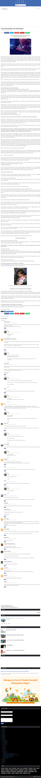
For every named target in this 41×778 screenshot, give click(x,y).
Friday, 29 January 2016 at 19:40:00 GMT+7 (10, 481)
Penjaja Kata (6, 363)
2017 (3, 738)
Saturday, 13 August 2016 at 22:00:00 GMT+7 (10, 538)
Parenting (3, 771)
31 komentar (10, 30)
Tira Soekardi (6, 444)
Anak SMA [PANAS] (9, 645)
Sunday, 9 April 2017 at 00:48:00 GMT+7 (9, 582)
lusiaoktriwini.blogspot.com (9, 543)
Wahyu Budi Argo (7, 509)
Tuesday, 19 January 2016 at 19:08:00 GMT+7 (10, 389)
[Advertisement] (20, 18)
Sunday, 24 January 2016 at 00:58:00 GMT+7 (10, 424)
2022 (3, 733)
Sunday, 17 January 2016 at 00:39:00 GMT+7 (10, 364)
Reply (8, 337)
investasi (25, 773)
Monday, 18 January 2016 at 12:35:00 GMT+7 (13, 354)
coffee (13, 773)
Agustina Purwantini (8, 561)
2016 (3, 739)
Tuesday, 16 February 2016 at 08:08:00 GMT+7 (10, 510)
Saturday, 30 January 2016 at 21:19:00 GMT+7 (13, 489)
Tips (36, 771)
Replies (6, 351)
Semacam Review (20, 771)
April (4, 749)
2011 (3, 763)
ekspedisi (17, 773)
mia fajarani (6, 518)
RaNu (8, 331)
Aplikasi (2, 768)
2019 (3, 736)
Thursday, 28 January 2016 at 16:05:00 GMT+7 (10, 467)
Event (18, 768)
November (5, 741)
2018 (3, 737)
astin (5, 480)
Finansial (30, 768)
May (3, 748)
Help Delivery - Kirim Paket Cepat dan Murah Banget (15, 650)
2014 (3, 760)
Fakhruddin (6, 503)
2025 (3, 729)
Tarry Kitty (6, 423)
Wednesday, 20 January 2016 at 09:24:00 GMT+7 (10, 404)
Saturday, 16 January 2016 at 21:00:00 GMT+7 (13, 332)
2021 (3, 734)
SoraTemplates (6, 776)
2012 (3, 762)
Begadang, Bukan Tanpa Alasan (8, 755)
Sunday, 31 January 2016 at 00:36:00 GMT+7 (10, 495)
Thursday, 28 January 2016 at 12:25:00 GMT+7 (10, 460)
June (4, 747)
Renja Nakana (6, 529)
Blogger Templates (17, 776)
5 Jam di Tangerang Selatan (7, 756)
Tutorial (9, 773)
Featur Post (25, 768)
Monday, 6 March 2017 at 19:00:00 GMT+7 (10, 576)
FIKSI (21, 768)
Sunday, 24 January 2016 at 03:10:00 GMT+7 (10, 445)
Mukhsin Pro (6, 537)
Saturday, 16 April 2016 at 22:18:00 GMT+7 (10, 530)
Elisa (5, 466)
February (4, 751)
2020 (3, 735)
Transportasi (3, 773)
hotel (21, 773)
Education (14, 768)
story (12, 311)
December (5, 740)
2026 (3, 728)
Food (34, 768)
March (4, 750)
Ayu (4, 403)
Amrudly (5, 581)
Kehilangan (9, 172)
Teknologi (25, 771)
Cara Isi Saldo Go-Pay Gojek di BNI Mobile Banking (15, 640)
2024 (3, 730)
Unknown (5, 459)
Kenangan (8, 311)
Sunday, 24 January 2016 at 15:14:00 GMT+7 (13, 452)
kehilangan (7, 264)
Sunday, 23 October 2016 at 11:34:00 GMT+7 (10, 552)
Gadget (38, 768)
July (3, 746)
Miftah (5, 494)
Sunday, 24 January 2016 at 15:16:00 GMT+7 (13, 434)
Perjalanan (13, 771)
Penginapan (8, 771)
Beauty (6, 768)
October (4, 742)
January (4, 752)
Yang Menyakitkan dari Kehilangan (8, 753)
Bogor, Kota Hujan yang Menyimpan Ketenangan (11, 754)
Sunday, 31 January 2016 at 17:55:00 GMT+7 (10, 504)
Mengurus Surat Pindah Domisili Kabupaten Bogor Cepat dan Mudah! (15, 671)
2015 (3, 759)
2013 (3, 761)
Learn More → (8, 619)
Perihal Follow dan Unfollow (11, 629)
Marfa (5, 388)
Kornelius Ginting (7, 551)
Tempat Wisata (31, 771)
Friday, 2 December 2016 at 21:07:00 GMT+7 (10, 562)
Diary (5, 311)
